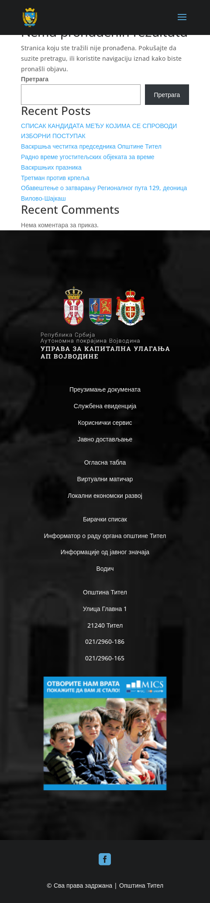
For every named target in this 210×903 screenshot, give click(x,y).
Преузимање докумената (105, 389)
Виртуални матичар (105, 479)
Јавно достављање (105, 439)
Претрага (34, 79)
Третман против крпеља (55, 178)
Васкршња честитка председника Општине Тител (91, 146)
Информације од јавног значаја (105, 552)
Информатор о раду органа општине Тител (105, 535)
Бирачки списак (105, 519)
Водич (105, 568)
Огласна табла (105, 462)
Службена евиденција (105, 406)
